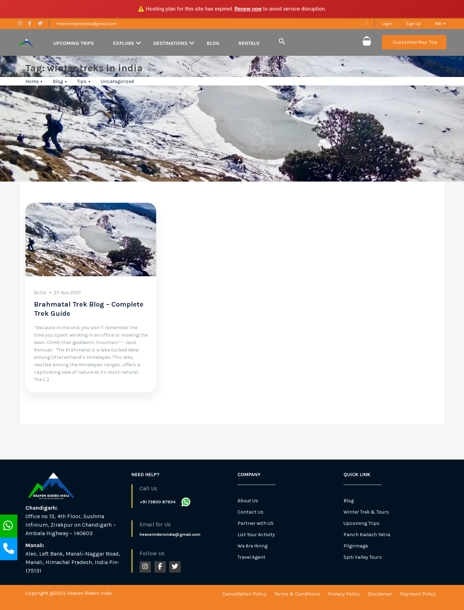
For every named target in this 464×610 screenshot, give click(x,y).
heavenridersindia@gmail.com (87, 23)
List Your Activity (256, 535)
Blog (213, 43)
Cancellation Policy (244, 594)
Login (387, 23)
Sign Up (413, 23)
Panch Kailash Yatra (366, 535)
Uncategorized (117, 81)
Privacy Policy (344, 594)
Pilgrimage (355, 546)
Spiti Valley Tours (362, 557)
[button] (282, 42)
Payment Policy (418, 594)
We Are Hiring (252, 546)
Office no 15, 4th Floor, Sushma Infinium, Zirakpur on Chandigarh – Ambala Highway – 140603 (70, 525)
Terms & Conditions (297, 594)
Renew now (248, 9)
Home (32, 81)
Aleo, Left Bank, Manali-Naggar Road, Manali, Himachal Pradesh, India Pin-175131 (72, 562)
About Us (247, 501)
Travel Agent (251, 557)
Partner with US (255, 523)
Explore (123, 43)
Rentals (249, 43)
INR (440, 23)
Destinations (170, 43)
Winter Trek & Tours (366, 512)
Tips (82, 81)
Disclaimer (380, 594)
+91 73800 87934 (158, 501)
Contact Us (250, 512)
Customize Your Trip (415, 42)
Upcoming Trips (73, 43)
